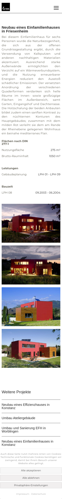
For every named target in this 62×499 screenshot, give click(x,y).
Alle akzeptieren (31, 470)
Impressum (22, 494)
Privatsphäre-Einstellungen (31, 485)
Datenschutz (38, 494)
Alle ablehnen (31, 477)
